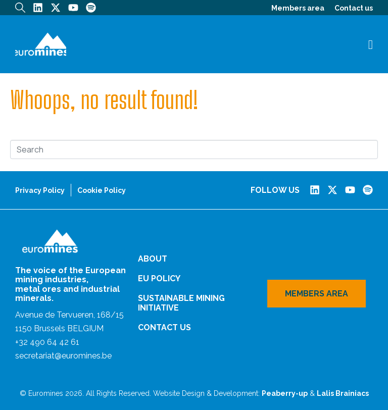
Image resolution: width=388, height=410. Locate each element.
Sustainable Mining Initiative (181, 303)
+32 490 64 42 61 (47, 342)
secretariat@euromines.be (63, 356)
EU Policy (159, 278)
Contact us (353, 8)
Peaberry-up (285, 393)
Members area (297, 8)
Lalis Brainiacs (343, 393)
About (152, 259)
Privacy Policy (40, 190)
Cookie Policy (101, 190)
